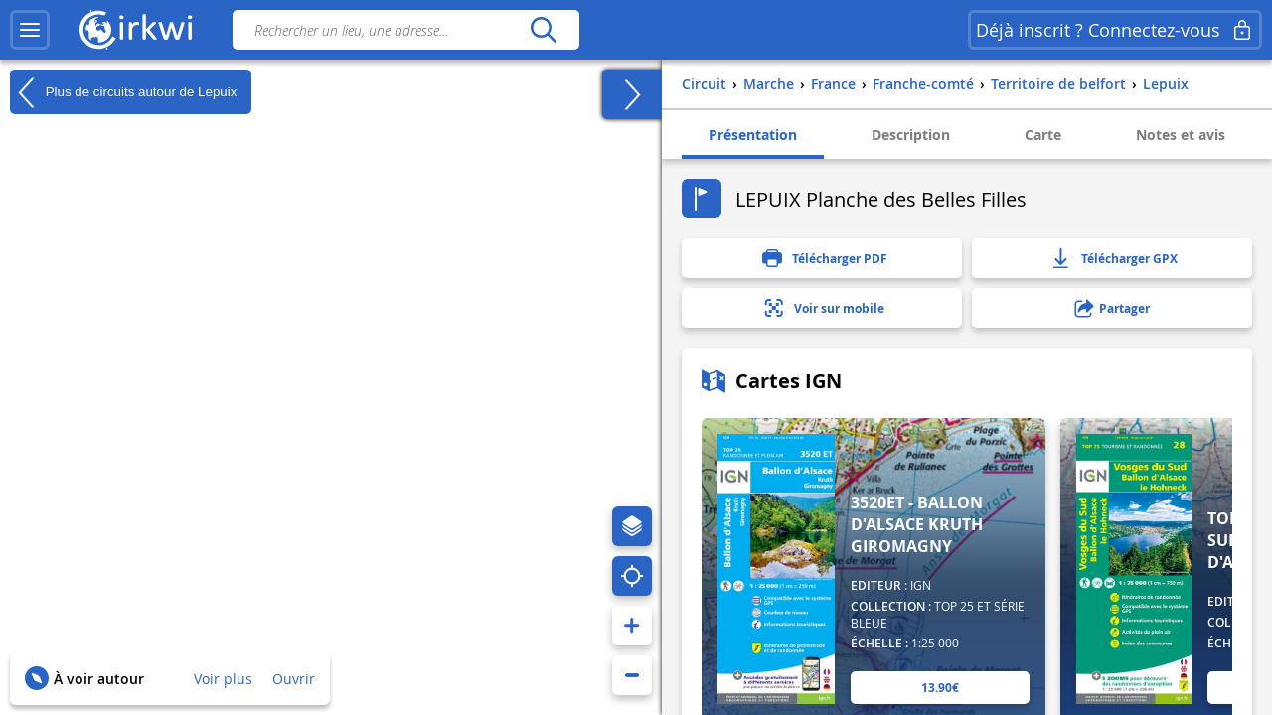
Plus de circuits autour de (123, 92)
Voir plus (223, 678)
